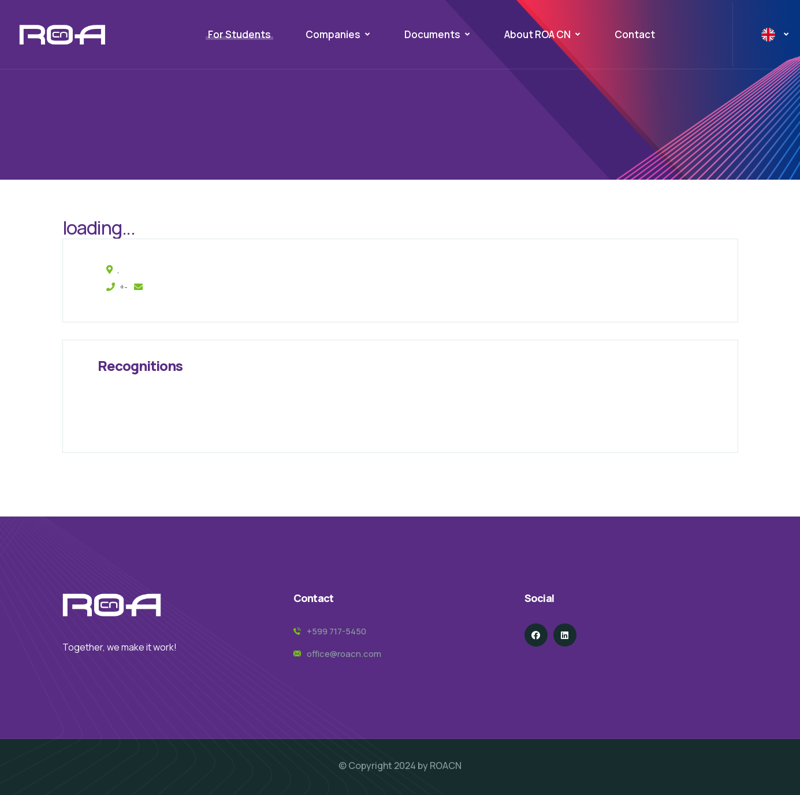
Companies (333, 34)
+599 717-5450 (336, 631)
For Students (239, 34)
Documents (432, 34)
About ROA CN (537, 34)
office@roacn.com (344, 654)
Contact (635, 34)
